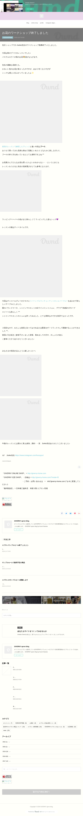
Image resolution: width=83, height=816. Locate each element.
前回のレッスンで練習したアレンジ (16, 146)
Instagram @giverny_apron (52, 23)
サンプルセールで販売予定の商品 (13, 563)
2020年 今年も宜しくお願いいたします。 (25, 687)
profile (42, 23)
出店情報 (72, 727)
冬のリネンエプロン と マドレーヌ (23, 707)
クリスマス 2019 (18, 697)
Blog (27, 23)
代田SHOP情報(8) (6, 461)
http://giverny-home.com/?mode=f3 (45, 477)
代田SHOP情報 (7, 37)
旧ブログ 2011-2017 (41, 792)
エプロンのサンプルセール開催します (15, 580)
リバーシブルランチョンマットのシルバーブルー (49, 301)
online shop (34, 23)
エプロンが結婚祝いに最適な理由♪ (23, 677)
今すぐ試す (29, 9)
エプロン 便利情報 (35, 727)
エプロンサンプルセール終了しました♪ (15, 545)
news (6, 731)
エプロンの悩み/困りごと (47, 723)
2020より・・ (17, 668)
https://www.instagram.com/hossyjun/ (29, 455)
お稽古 (33, 723)
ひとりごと (7, 723)
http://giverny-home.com (36, 473)
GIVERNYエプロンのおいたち (55, 727)
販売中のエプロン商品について (14, 727)
